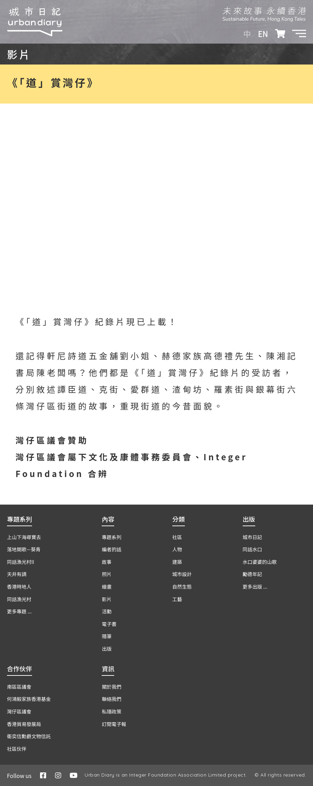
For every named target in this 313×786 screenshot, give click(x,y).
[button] (299, 33)
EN (263, 33)
